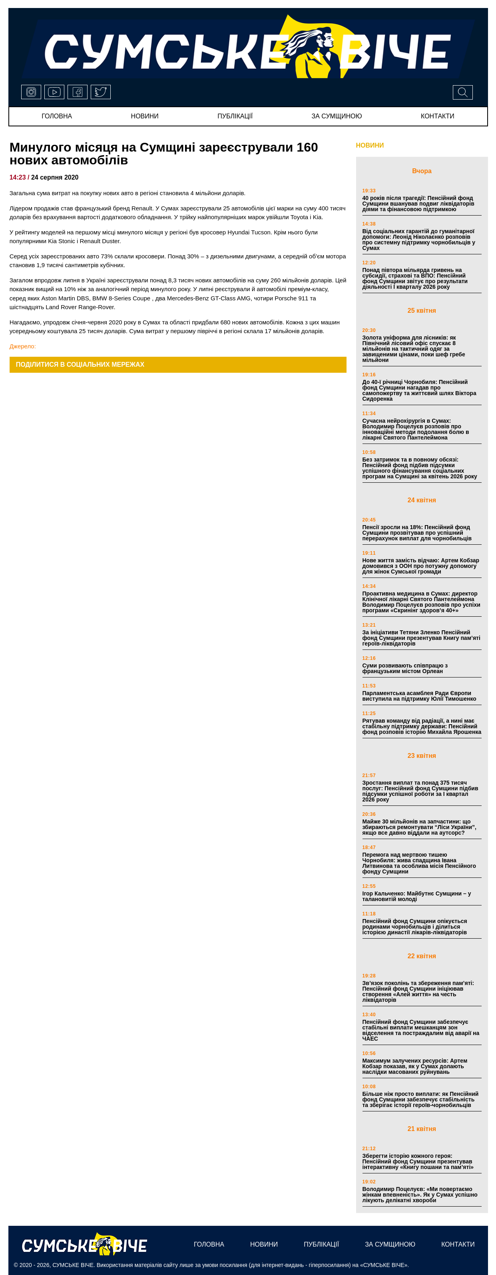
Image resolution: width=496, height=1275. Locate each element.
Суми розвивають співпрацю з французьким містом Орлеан (405, 668)
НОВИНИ (370, 145)
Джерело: (23, 346)
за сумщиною (337, 116)
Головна (57, 116)
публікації (235, 116)
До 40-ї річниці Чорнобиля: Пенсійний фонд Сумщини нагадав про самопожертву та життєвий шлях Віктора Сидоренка (419, 390)
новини (145, 116)
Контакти (437, 116)
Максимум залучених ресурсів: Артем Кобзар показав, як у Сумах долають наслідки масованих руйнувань (415, 1066)
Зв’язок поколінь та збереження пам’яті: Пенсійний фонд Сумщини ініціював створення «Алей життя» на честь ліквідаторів (418, 991)
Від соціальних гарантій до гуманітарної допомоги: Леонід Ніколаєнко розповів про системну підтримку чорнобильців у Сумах (419, 239)
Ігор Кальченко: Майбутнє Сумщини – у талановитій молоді (417, 896)
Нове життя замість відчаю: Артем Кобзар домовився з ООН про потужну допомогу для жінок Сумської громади (421, 566)
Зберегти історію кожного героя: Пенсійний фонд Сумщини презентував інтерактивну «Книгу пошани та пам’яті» (418, 1161)
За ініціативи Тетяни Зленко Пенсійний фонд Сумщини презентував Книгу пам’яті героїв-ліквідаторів (421, 638)
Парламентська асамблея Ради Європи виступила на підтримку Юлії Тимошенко (419, 696)
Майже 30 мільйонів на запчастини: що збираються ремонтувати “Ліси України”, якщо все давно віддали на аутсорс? (419, 827)
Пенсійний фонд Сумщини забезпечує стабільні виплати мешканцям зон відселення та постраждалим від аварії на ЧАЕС (421, 1030)
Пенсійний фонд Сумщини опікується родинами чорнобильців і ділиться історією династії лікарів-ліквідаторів (415, 926)
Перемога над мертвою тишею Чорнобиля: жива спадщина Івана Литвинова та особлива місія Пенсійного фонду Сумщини (419, 863)
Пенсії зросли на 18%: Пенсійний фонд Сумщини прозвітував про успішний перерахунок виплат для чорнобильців (417, 533)
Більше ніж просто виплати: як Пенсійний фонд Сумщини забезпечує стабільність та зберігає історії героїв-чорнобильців (421, 1099)
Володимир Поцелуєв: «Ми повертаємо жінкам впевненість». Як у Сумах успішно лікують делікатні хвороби (420, 1194)
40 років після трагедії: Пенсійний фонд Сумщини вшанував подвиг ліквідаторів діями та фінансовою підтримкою (418, 203)
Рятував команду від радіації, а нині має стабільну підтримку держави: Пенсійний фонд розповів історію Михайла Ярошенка (422, 726)
